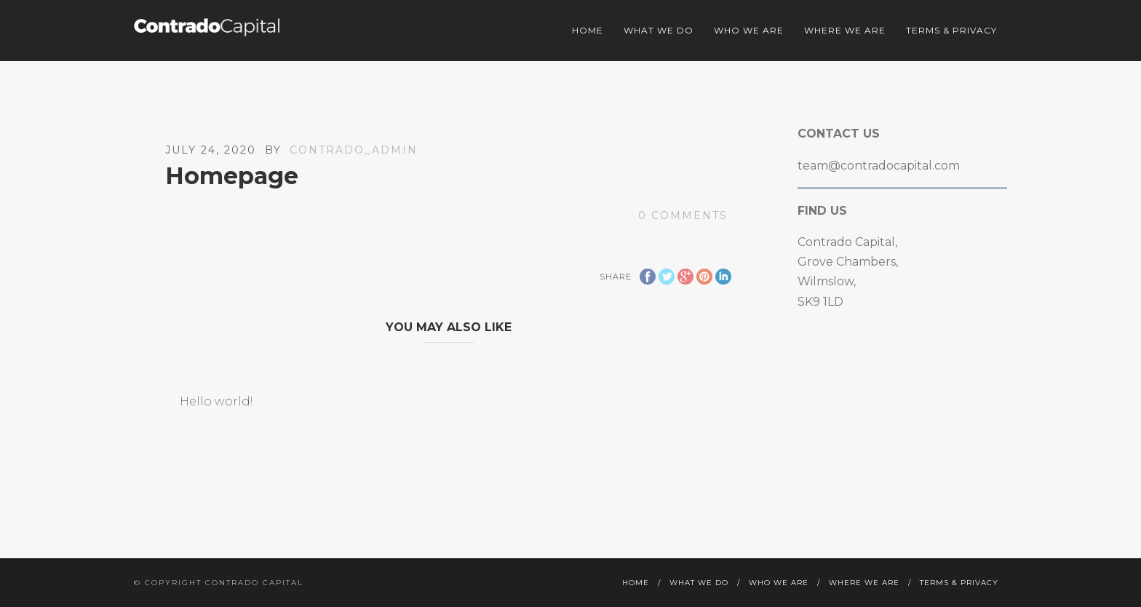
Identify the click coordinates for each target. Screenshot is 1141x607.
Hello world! (216, 401)
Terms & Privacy (951, 30)
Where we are (845, 30)
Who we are (749, 30)
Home (587, 30)
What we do (658, 30)
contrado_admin (354, 149)
